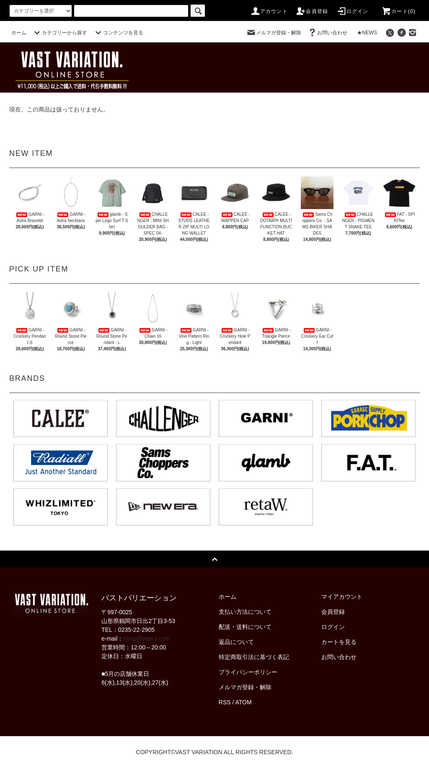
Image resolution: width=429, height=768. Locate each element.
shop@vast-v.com (146, 638)
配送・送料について (245, 626)
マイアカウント (341, 596)
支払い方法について (245, 611)
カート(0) (398, 11)
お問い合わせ (327, 33)
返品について (236, 642)
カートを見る (339, 642)
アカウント (269, 11)
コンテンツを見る (118, 33)
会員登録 (312, 11)
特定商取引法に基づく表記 (254, 657)
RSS (225, 702)
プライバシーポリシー (248, 672)
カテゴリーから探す (59, 33)
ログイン (352, 11)
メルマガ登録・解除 (273, 33)
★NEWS (367, 33)
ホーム (18, 33)
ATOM (243, 702)
